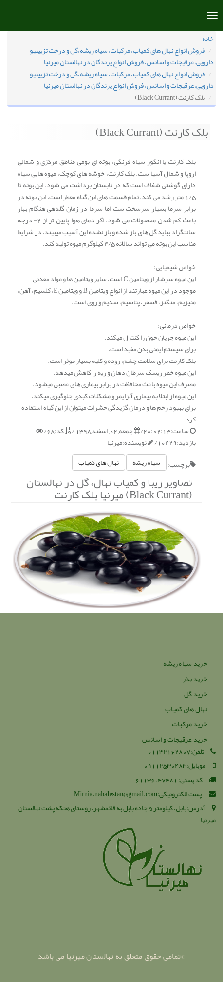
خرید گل (195, 694)
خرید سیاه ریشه (185, 663)
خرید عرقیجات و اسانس (174, 739)
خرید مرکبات (189, 724)
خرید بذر (195, 678)
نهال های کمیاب (98, 462)
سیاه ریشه (146, 462)
